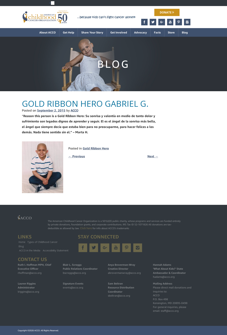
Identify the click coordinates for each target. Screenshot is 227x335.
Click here (86, 228)
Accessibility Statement (56, 250)
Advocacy (140, 32)
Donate (167, 12)
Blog (185, 32)
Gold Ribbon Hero (96, 148)
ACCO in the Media (29, 250)
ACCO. (37, 330)
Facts (157, 32)
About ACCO (47, 32)
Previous (76, 156)
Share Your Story (92, 32)
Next (152, 156)
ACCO (74, 110)
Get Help (68, 32)
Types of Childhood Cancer (42, 242)
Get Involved (118, 32)
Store (171, 32)
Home (21, 242)
